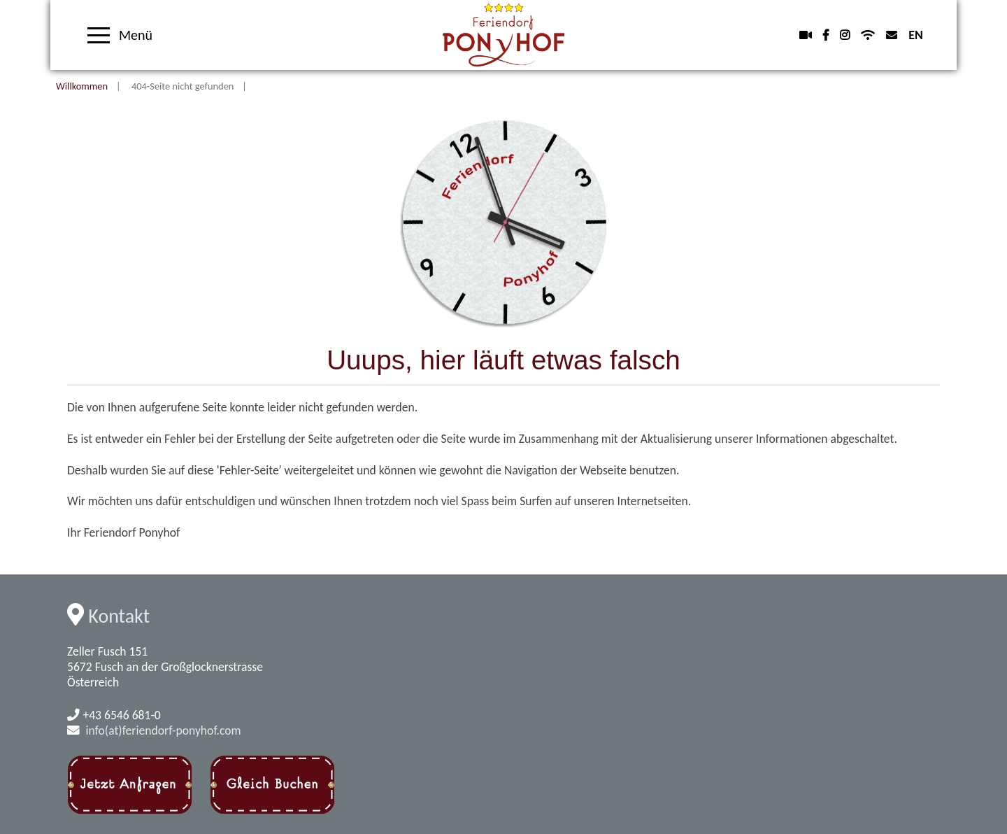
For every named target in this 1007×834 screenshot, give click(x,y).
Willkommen (82, 86)
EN (915, 35)
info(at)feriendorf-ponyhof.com (162, 730)
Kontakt (119, 616)
